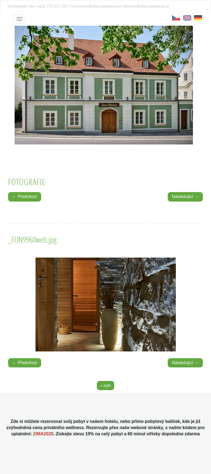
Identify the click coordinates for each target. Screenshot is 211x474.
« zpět (105, 385)
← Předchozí (24, 196)
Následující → (185, 196)
